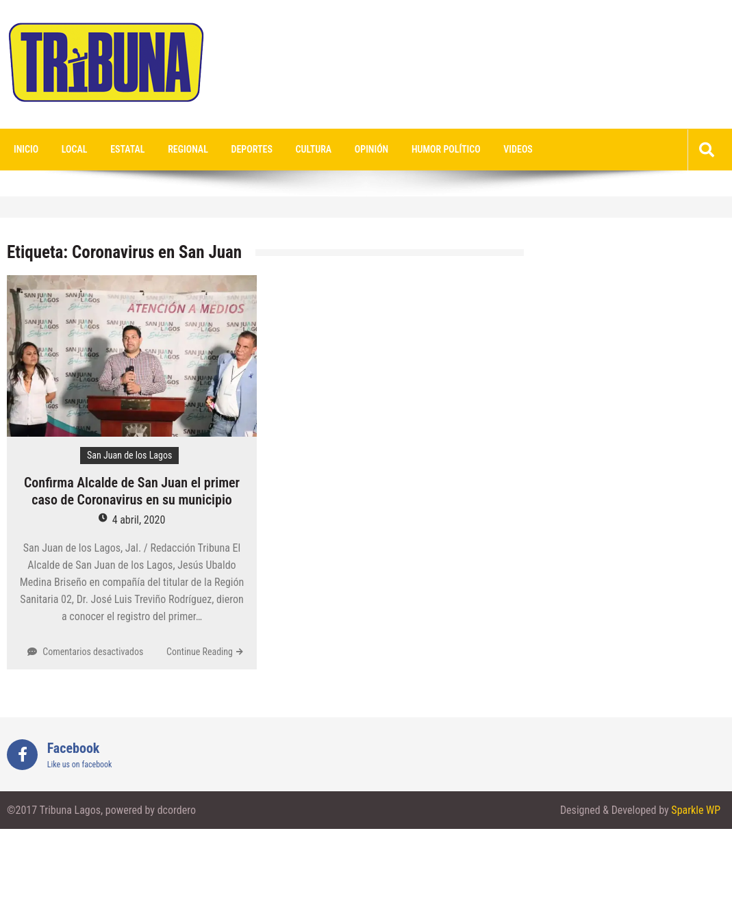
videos (518, 149)
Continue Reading (199, 651)
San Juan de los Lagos (129, 455)
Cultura (314, 149)
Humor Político (446, 149)
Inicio (26, 149)
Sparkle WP (695, 810)
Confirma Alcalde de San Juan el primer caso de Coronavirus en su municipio (132, 491)
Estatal (127, 149)
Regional (188, 149)
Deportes (252, 149)
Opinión (371, 149)
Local (75, 149)
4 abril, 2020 (139, 519)
